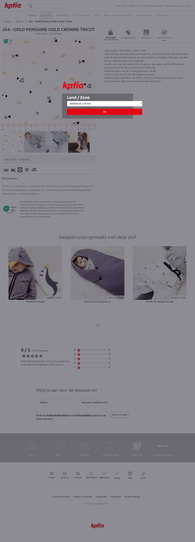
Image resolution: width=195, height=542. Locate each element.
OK (104, 112)
